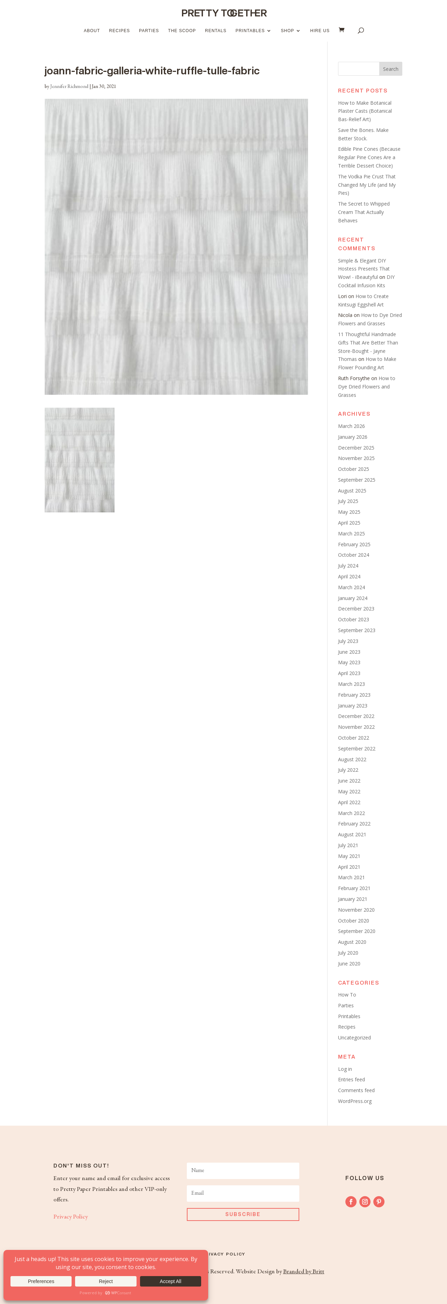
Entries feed (351, 1079)
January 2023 (352, 705)
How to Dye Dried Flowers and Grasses (366, 386)
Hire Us (320, 30)
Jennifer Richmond (69, 86)
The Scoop (182, 30)
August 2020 (352, 942)
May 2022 (349, 791)
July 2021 (348, 845)
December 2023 (356, 608)
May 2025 (349, 512)
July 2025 (348, 501)
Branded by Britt (303, 1272)
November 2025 (356, 458)
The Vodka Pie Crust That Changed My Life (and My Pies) (367, 185)
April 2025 (349, 522)
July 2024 (348, 565)
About (92, 30)
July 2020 (348, 952)
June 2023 (349, 652)
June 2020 (349, 963)
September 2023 (356, 630)
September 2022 (356, 748)
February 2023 (354, 694)
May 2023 (349, 662)
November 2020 (356, 909)
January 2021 (352, 899)
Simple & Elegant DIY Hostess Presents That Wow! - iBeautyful (364, 269)
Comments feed (356, 1090)
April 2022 (349, 802)
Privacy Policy (70, 1217)
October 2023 (353, 619)
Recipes (119, 30)
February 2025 (354, 544)
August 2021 (352, 834)
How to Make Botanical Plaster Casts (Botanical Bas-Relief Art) (365, 111)
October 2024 (353, 554)
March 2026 (351, 426)
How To (347, 994)
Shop (287, 30)
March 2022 (351, 813)
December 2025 (356, 447)
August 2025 (352, 490)
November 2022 (356, 727)
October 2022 (353, 737)
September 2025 (356, 479)
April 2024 (349, 576)
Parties (149, 30)
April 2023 (349, 673)
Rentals (215, 30)
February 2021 (354, 888)
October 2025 (353, 469)
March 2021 (351, 877)
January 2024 (352, 598)
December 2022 (356, 716)
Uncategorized (354, 1037)
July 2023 (348, 641)
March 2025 (351, 533)
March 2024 (351, 587)
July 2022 (348, 769)
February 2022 (354, 823)
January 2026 (352, 437)
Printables (250, 30)
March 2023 (351, 684)
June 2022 (349, 780)
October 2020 (353, 920)
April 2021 (349, 867)
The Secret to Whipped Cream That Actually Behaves (364, 212)
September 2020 (356, 931)
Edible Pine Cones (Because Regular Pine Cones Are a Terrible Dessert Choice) (369, 157)
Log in (345, 1069)
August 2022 (352, 759)
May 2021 (349, 856)
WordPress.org (355, 1101)
